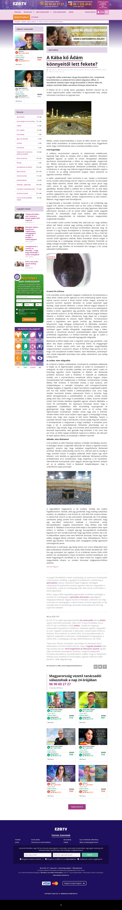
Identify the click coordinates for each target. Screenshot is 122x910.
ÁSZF (28, 313)
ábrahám (98, 70)
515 (71, 717)
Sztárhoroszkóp (22, 193)
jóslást (103, 620)
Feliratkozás (29, 319)
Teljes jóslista (77, 807)
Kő (47, 72)
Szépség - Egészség (23, 185)
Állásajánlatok (77, 868)
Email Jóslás (35, 840)
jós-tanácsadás (86, 620)
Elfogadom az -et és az (25, 314)
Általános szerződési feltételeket (52, 872)
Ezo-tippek (20, 130)
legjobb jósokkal (94, 646)
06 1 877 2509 (103, 7)
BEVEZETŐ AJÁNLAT (21, 17)
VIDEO (52, 694)
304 (103, 791)
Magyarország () (74, 883)
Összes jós (28, 12)
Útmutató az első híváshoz (41, 842)
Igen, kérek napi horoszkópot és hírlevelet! (27, 310)
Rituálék (34, 17)
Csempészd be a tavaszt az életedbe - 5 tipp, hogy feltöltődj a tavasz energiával (32, 251)
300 (39, 59)
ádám (79, 70)
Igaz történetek (22, 139)
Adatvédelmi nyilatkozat (61, 875)
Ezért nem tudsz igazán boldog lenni (31, 264)
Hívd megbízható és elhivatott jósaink (82, 649)
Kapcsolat (53, 868)
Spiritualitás (31, 22)
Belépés (101, 12)
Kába (75, 70)
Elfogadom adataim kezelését (33, 859)
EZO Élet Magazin (52, 567)
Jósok (17, 842)
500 (71, 791)
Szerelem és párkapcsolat (26, 189)
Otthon (19, 143)
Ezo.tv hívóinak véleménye (89, 840)
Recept (19, 163)
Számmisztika (22, 176)
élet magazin (64, 70)
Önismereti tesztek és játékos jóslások (24, 153)
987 (103, 717)
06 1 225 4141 (55, 711)
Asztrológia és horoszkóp (26, 121)
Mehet (90, 855)
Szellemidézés (22, 180)
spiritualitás (52, 583)
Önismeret (20, 148)
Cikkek (71, 12)
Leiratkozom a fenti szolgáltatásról (90, 859)
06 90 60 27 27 (60, 684)
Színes (71, 70)
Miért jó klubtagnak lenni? (89, 842)
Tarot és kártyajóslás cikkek (24, 199)
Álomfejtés (21, 117)
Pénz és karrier (22, 158)
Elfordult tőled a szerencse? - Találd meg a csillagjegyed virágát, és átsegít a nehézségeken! (31, 233)
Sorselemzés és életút (24, 167)
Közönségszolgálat (65, 868)
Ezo (83, 70)
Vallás (104, 70)
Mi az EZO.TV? (44, 868)
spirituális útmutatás (79, 597)
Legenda (92, 70)
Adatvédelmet (23, 315)
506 (71, 754)
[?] (43, 859)
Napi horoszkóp (42, 12)
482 (39, 96)
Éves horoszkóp (59, 12)
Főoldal (17, 12)
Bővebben (69, 702)
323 (103, 754)
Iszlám (87, 70)
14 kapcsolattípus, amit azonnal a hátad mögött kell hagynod (32, 217)
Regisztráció (90, 12)
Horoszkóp (20, 134)
